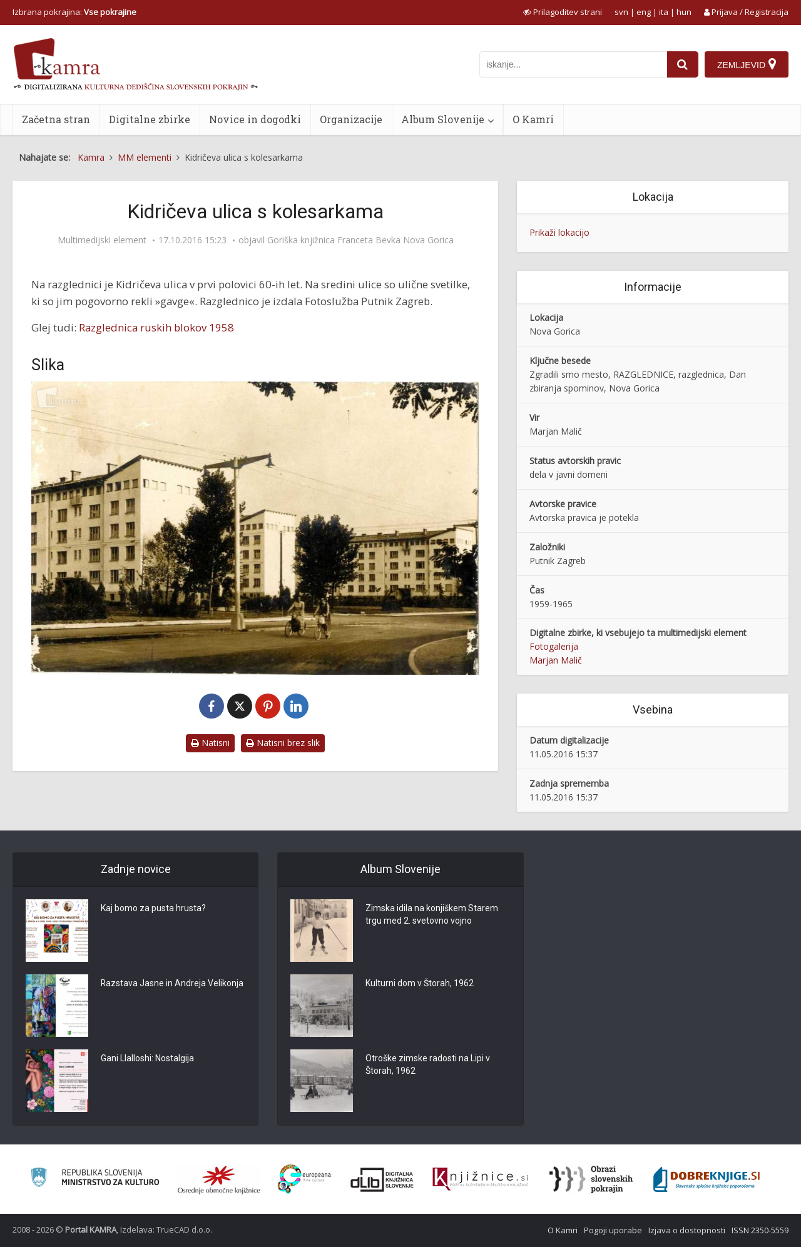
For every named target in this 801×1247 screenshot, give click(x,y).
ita (663, 12)
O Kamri (533, 119)
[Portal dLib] (382, 1179)
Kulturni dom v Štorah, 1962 (419, 984)
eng (643, 12)
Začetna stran (56, 119)
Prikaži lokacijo (559, 232)
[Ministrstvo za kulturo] (95, 1179)
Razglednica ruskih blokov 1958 (156, 327)
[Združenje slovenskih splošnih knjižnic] (480, 1179)
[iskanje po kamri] (573, 64)
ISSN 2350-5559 (760, 1230)
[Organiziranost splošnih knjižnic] (219, 1179)
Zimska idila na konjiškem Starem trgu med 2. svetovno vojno (431, 915)
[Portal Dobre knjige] (706, 1179)
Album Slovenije (442, 119)
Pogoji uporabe (613, 1230)
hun (683, 12)
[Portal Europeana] (304, 1179)
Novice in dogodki (255, 119)
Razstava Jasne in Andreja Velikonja (172, 984)
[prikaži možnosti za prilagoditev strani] (562, 12)
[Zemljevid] (746, 64)
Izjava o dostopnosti (686, 1230)
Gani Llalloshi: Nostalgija (147, 1059)
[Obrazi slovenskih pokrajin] (591, 1179)
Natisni (210, 743)
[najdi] (682, 64)
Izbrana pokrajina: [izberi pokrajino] (74, 12)
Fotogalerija (553, 646)
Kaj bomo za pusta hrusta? (153, 909)
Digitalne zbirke (149, 119)
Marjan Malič (555, 660)
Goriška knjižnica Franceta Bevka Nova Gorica (360, 240)
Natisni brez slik (283, 743)
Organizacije (351, 119)
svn (621, 12)
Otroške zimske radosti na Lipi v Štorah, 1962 (427, 1065)
